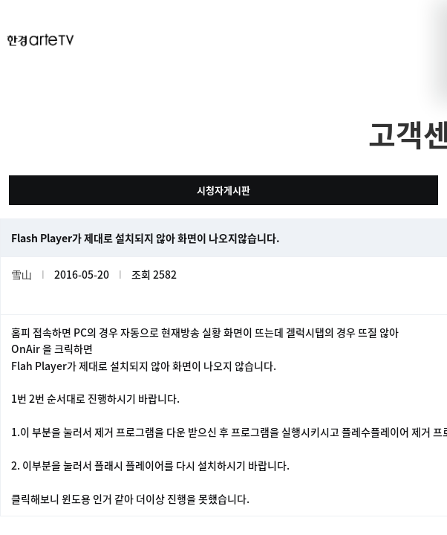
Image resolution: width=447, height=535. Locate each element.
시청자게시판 (223, 190)
